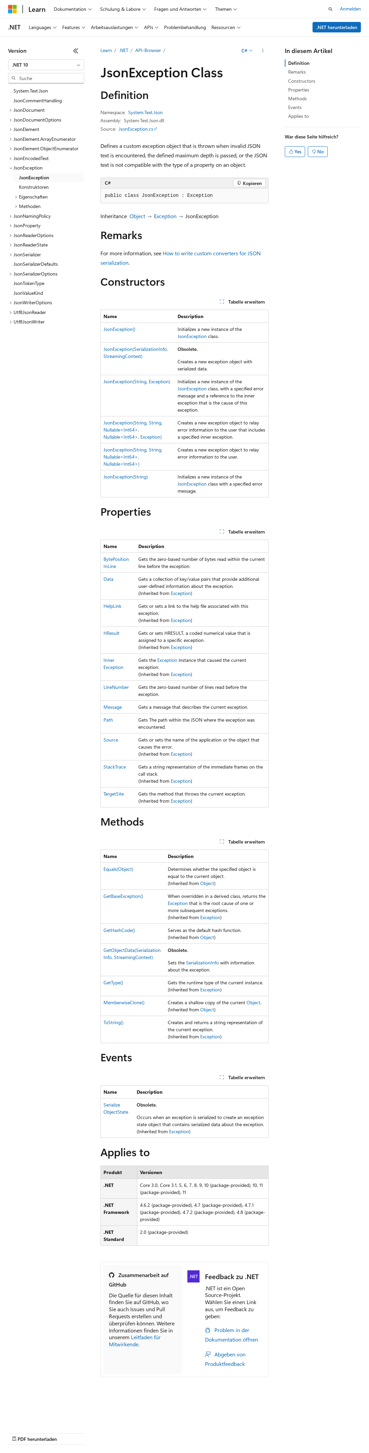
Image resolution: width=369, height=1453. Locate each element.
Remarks (297, 72)
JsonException (192, 336)
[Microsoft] (12, 9)
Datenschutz (173, 1423)
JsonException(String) (125, 476)
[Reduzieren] (75, 51)
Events (295, 107)
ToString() (113, 1022)
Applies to (298, 116)
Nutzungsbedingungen (288, 1423)
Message (112, 707)
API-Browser (148, 50)
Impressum (331, 1423)
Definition (298, 63)
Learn (106, 50)
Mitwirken (141, 1423)
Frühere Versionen (82, 1423)
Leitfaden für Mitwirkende (135, 1340)
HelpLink (112, 606)
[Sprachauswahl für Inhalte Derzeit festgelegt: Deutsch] (23, 1407)
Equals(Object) (118, 869)
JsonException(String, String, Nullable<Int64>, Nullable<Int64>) (132, 456)
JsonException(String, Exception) (136, 381)
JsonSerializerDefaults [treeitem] (36, 264)
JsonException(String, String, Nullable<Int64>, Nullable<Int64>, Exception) (132, 429)
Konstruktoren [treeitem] (34, 187)
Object (137, 215)
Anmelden (350, 8)
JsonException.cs (136, 129)
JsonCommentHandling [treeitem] (38, 100)
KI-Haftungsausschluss (31, 1423)
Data (108, 579)
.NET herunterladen (337, 27)
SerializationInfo (202, 962)
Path (108, 720)
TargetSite (113, 793)
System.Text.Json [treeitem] (31, 90)
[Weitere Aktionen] (263, 50)
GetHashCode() (119, 930)
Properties (298, 89)
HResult (111, 633)
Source (110, 739)
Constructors (301, 81)
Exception (165, 215)
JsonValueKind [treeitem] (28, 293)
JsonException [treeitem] (34, 177)
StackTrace (114, 766)
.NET (123, 50)
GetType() (113, 982)
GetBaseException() (123, 896)
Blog (113, 1423)
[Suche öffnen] (330, 9)
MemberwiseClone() (123, 1002)
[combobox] (46, 64)
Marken (16, 1432)
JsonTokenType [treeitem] (29, 283)
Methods (297, 98)
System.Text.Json (145, 112)
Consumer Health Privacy (225, 1423)
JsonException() (119, 329)
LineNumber (116, 687)
